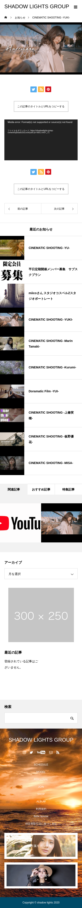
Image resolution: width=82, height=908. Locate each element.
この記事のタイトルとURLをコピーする (41, 106)
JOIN (41, 786)
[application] (41, 139)
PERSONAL (41, 779)
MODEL (41, 772)
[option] (20, 522)
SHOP (41, 794)
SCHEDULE (41, 764)
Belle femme (41, 816)
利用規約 (41, 808)
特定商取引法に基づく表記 (41, 823)
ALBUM (41, 801)
